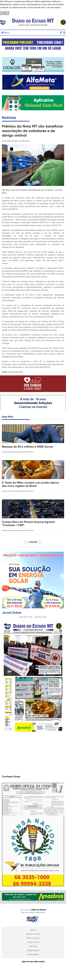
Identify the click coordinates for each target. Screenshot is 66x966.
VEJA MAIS (33, 542)
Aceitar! (4, 13)
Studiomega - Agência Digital (33, 919)
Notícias (33, 946)
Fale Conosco (33, 938)
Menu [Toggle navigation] (6, 32)
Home (33, 930)
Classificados (33, 950)
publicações (33, 954)
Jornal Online (33, 942)
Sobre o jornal (33, 934)
